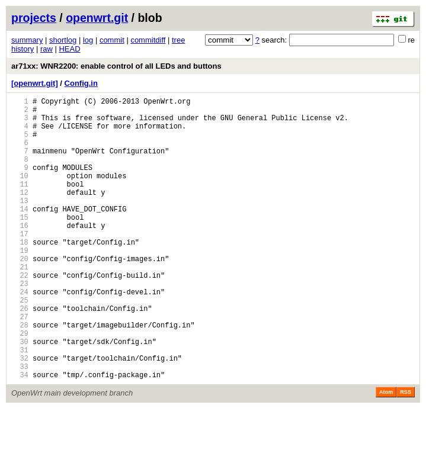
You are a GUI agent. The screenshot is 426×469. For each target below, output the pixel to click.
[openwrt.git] (34, 83)
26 (19, 354)
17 (19, 264)
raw (46, 48)
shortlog (62, 40)
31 (19, 405)
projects (33, 17)
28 (19, 375)
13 (19, 224)
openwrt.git (97, 17)
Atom (386, 452)
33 (19, 425)
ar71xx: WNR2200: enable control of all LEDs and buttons (116, 66)
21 (19, 304)
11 (19, 203)
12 (19, 213)
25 (19, 344)
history (22, 48)
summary (27, 40)
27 (19, 364)
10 (19, 193)
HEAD (69, 48)
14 (19, 234)
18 (19, 274)
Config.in (81, 83)
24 (19, 334)
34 (19, 435)
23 (19, 324)
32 (19, 415)
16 (19, 254)
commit (112, 40)
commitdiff (147, 40)
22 (19, 314)
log (88, 40)
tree (178, 40)
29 (19, 385)
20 (19, 294)
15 (19, 244)
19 (19, 284)
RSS (405, 452)
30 (19, 395)
